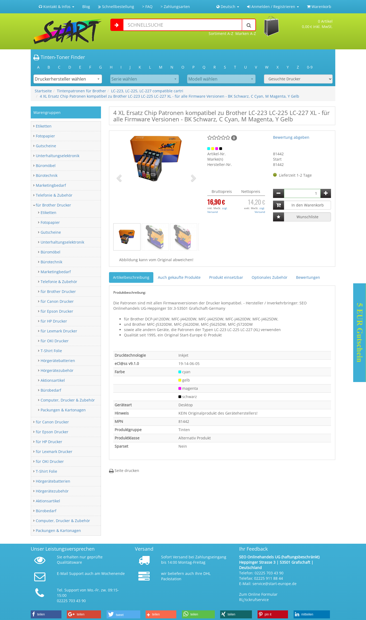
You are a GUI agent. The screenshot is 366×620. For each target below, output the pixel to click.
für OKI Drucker (55, 340)
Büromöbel (46, 165)
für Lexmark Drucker (59, 330)
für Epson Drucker (57, 311)
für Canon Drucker (57, 301)
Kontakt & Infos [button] (56, 6)
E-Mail (62, 573)
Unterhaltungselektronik (57, 155)
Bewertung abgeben (291, 137)
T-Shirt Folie (51, 350)
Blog (86, 6)
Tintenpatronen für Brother (81, 90)
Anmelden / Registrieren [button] (273, 6)
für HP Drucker (54, 321)
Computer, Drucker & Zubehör (68, 400)
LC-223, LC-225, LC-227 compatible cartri (147, 90)
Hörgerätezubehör (57, 370)
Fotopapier (45, 135)
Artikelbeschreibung (131, 277)
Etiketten (44, 126)
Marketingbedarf (51, 185)
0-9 (310, 67)
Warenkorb (319, 6)
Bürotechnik (46, 175)
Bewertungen (308, 277)
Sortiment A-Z (221, 33)
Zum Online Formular (258, 594)
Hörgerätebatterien (58, 360)
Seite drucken (124, 470)
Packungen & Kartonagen (63, 409)
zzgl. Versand (217, 210)
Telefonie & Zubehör (54, 195)
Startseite (43, 90)
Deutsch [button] (227, 6)
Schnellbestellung (116, 6)
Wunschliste (307, 216)
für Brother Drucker (53, 205)
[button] (119, 178)
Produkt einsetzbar (226, 277)
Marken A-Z (245, 33)
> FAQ (147, 6)
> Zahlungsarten (175, 6)
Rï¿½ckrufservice (254, 599)
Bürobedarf (51, 390)
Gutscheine (46, 145)
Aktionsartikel (53, 380)
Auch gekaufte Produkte (179, 277)
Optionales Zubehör (269, 277)
